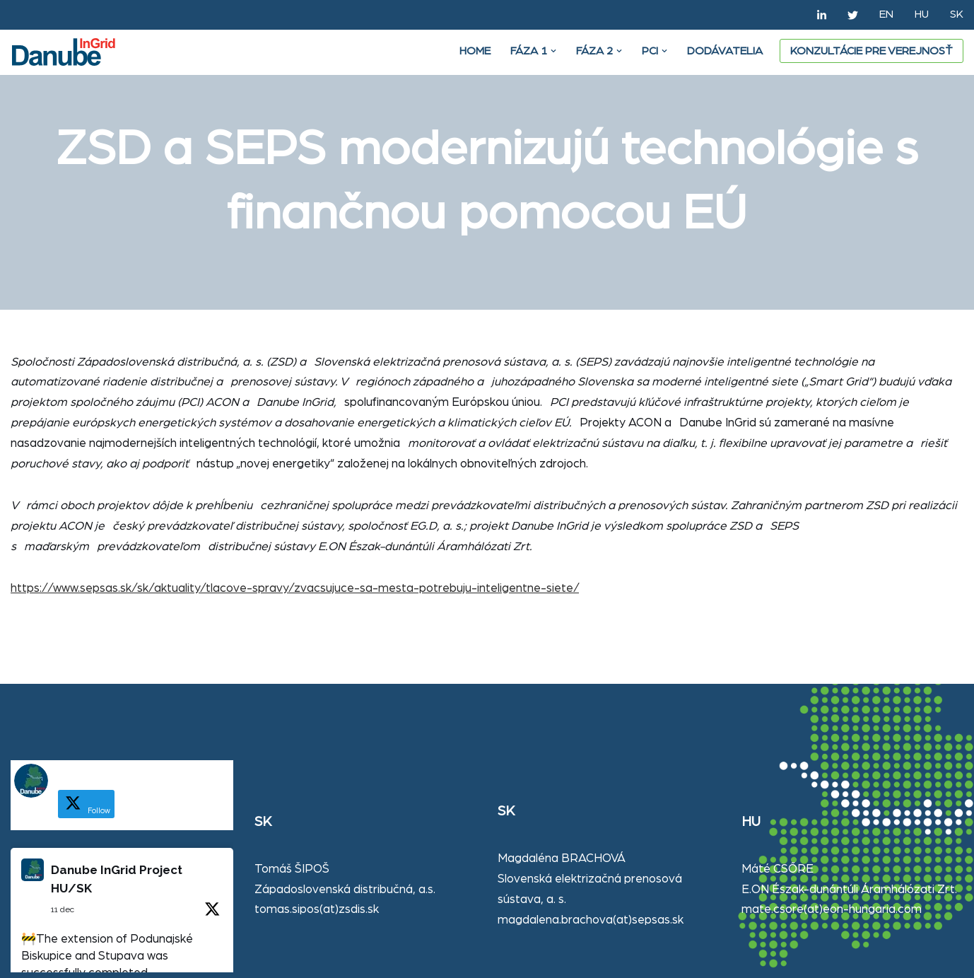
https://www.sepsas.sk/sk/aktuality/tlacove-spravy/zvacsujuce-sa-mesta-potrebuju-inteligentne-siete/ (295, 588)
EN (886, 14)
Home (475, 51)
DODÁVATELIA (725, 51)
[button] (553, 51)
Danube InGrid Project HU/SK (116, 879)
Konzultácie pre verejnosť (871, 51)
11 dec (62, 909)
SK (956, 14)
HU (922, 14)
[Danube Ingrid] (67, 52)
